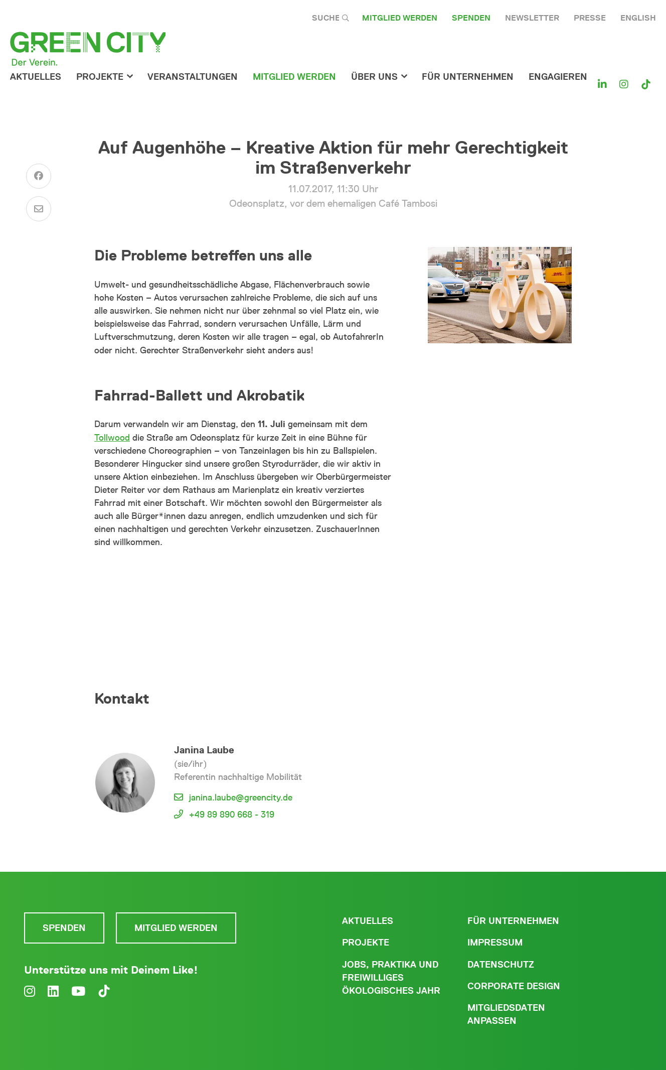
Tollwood (112, 437)
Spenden (471, 18)
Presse (590, 18)
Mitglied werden (399, 18)
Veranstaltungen (192, 76)
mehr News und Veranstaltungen (242, 576)
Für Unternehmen (513, 920)
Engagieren (558, 76)
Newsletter (532, 18)
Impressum (495, 942)
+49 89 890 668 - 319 (231, 814)
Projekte (99, 76)
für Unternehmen (468, 76)
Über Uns (374, 76)
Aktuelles (35, 76)
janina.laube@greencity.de (240, 797)
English (638, 18)
